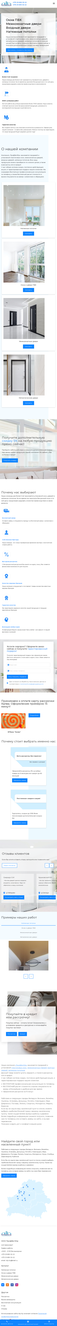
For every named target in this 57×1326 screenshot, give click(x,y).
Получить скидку (10, 460)
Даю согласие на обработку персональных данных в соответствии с (27, 683)
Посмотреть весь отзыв (14, 897)
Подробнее (34, 715)
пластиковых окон (19, 1068)
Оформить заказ (20, 780)
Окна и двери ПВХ (28, 285)
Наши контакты (9, 865)
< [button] (25, 976)
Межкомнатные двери (28, 341)
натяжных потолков (16, 1070)
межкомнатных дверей (37, 1068)
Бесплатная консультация (11, 1302)
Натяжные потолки (28, 228)
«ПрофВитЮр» (21, 1065)
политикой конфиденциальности (31, 684)
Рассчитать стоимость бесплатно (20, 50)
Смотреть (29, 233)
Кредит (22, 1034)
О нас (3, 1306)
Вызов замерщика (8, 1299)
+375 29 (20, 2)
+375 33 (19, 5)
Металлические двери (28, 398)
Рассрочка (11, 1034)
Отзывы (4, 1309)
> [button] (31, 976)
